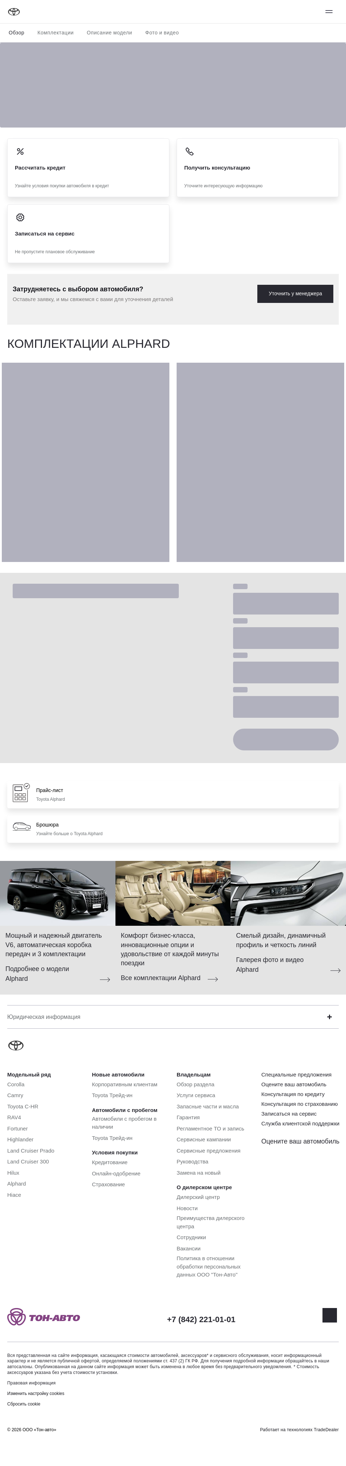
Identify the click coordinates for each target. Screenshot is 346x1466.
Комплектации (55, 33)
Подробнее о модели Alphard (37, 973)
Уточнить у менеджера (295, 293)
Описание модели (109, 33)
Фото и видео (162, 33)
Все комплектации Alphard (161, 978)
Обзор (16, 33)
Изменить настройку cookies (35, 1393)
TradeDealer (326, 1429)
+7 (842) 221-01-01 (201, 1319)
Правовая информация (31, 1383)
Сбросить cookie (23, 1404)
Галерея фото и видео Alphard (270, 964)
